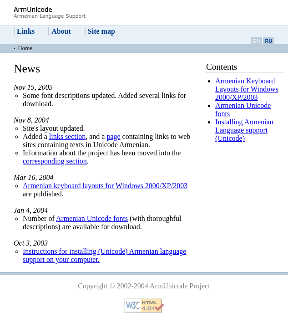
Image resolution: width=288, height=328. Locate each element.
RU (269, 41)
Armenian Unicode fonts (92, 218)
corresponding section (55, 161)
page (113, 136)
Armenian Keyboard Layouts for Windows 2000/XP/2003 (246, 89)
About (61, 31)
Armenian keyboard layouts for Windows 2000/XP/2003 (105, 186)
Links (26, 31)
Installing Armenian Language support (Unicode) (244, 130)
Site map (101, 31)
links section (67, 136)
